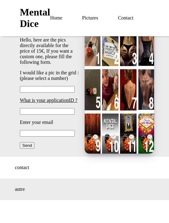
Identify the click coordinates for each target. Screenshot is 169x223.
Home (56, 17)
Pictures (90, 17)
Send (27, 145)
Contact (125, 17)
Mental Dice (35, 18)
